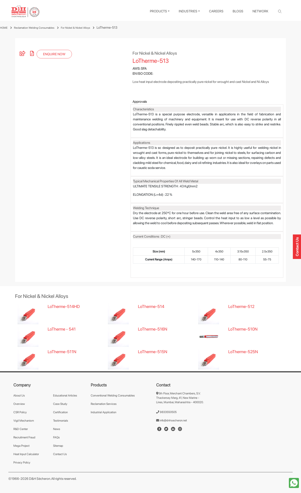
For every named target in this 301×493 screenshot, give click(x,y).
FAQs (56, 437)
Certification (60, 412)
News (56, 429)
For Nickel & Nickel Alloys (75, 27)
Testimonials (60, 420)
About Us (19, 395)
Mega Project (21, 445)
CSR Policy (20, 412)
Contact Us (60, 454)
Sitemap (58, 445)
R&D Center (20, 429)
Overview (19, 403)
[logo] (25, 11)
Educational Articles (65, 395)
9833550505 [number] (166, 412)
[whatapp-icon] (294, 483)
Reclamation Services (104, 403)
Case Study (60, 403)
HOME (4, 27)
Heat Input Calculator (26, 454)
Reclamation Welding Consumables (34, 27)
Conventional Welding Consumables (113, 395)
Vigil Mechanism (23, 420)
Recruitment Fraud (24, 437)
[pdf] (32, 54)
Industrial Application (103, 412)
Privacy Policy (21, 462)
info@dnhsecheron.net (171, 420)
